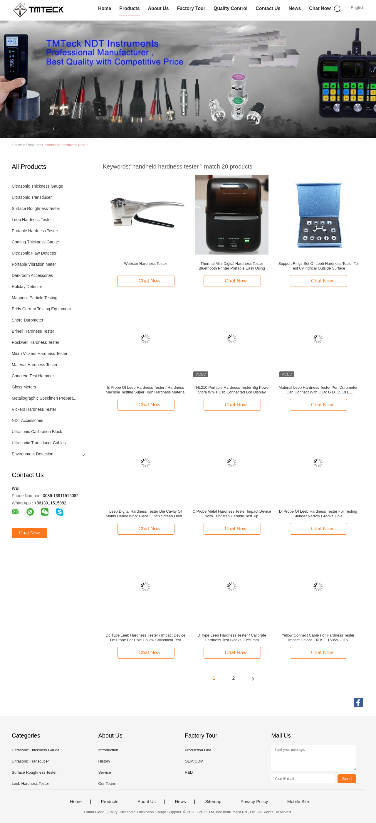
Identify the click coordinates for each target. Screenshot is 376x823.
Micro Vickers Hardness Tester (39, 353)
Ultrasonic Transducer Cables (39, 442)
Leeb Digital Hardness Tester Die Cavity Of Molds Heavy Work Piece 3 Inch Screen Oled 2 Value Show (145, 514)
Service (104, 772)
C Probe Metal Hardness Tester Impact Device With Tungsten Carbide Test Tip (232, 513)
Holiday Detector (27, 286)
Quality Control (231, 8)
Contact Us (268, 8)
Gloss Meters (24, 387)
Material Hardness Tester (34, 364)
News (295, 8)
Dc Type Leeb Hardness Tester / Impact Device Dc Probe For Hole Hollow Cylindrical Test (145, 637)
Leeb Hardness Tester (32, 219)
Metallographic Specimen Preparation (45, 398)
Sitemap (213, 802)
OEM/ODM (194, 761)
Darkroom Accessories (32, 275)
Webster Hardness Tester (145, 263)
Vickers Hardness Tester (34, 409)
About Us (158, 8)
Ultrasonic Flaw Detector (34, 253)
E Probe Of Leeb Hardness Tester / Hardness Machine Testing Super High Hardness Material (145, 389)
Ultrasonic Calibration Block (37, 431)
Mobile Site (298, 802)
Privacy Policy (254, 802)
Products (129, 8)
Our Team (106, 783)
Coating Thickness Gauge (35, 242)
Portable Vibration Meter (34, 264)
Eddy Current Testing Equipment (41, 309)
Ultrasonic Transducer (32, 197)
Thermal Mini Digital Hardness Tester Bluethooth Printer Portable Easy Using (232, 265)
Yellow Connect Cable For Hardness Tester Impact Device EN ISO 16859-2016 (318, 637)
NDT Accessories (27, 420)
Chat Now (320, 8)
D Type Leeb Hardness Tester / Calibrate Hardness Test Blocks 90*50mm (231, 637)
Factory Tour (191, 8)
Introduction (108, 750)
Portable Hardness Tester (35, 230)
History (104, 761)
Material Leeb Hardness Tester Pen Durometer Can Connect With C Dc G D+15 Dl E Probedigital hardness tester (317, 390)
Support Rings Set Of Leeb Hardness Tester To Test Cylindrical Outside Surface (318, 265)
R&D (189, 772)
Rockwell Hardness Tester (35, 342)
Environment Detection (32, 454)
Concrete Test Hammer (33, 375)
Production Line (198, 750)
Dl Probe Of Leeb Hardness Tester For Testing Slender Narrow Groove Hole (318, 513)
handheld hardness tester (66, 145)
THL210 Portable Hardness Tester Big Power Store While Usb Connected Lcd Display (232, 389)
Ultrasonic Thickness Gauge (37, 186)
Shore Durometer (27, 320)
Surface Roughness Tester (36, 208)
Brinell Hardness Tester (33, 331)
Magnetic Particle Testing (34, 297)
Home (104, 8)
